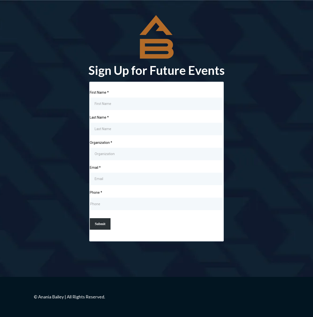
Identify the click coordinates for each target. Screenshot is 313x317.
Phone (96, 192)
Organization (101, 143)
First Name (99, 92)
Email (95, 168)
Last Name (99, 117)
